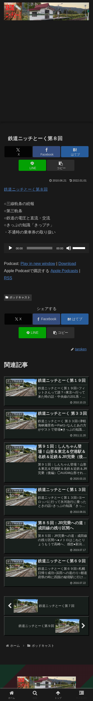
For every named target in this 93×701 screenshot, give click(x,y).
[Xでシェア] (18, 151)
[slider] (40, 248)
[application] (46, 248)
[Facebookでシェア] (46, 151)
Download (67, 263)
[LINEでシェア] (32, 165)
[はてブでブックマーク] (75, 151)
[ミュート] (68, 248)
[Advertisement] (46, 75)
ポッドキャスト (17, 297)
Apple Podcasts (64, 271)
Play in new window (38, 263)
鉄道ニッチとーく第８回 (26, 189)
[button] (60, 165)
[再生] (10, 248)
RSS (8, 278)
